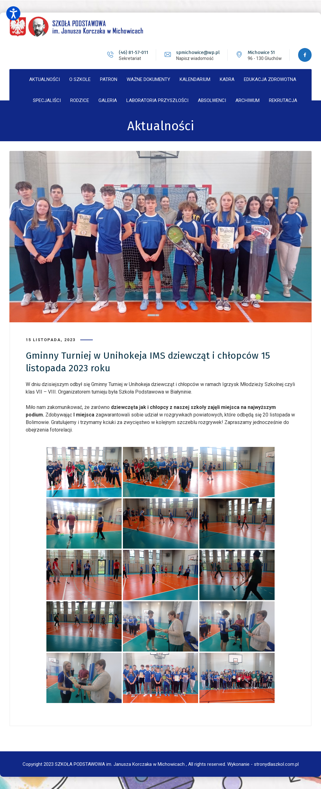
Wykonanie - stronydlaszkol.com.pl (263, 764)
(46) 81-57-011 (133, 52)
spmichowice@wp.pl (197, 52)
